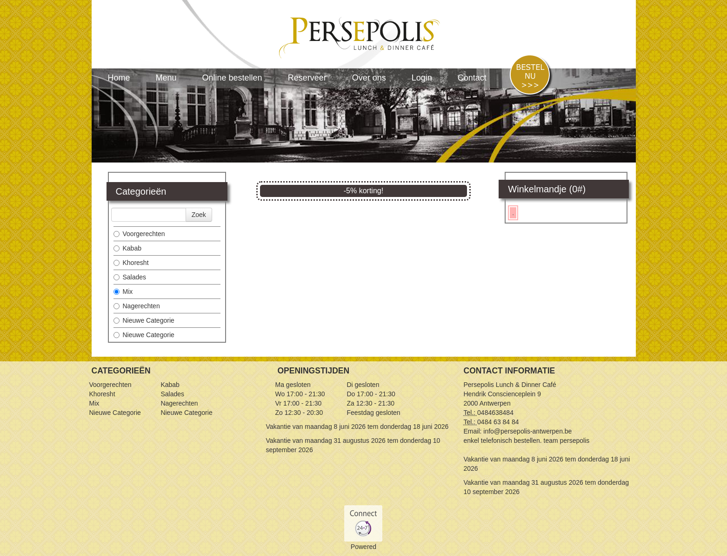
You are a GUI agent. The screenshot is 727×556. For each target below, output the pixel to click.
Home (119, 77)
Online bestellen (232, 77)
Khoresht (131, 262)
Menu (166, 77)
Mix (123, 291)
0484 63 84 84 (498, 422)
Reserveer (307, 77)
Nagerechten (136, 306)
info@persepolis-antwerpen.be (527, 431)
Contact (472, 77)
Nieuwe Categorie (143, 320)
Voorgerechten (139, 233)
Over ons (369, 77)
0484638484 (495, 412)
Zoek (199, 214)
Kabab (127, 248)
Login (422, 77)
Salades (130, 277)
